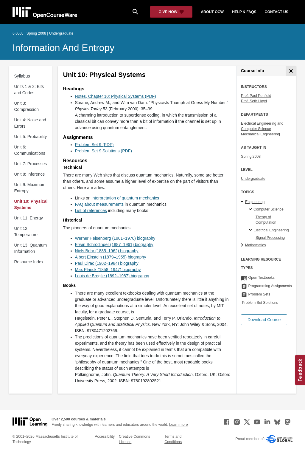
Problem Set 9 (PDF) (94, 144)
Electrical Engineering (271, 230)
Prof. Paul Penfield (256, 96)
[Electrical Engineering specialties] (251, 230)
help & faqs (244, 12)
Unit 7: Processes (30, 163)
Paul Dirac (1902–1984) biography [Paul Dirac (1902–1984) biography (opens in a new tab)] (107, 263)
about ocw (212, 12)
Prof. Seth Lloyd (254, 101)
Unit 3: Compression (26, 106)
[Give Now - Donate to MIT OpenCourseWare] (171, 12)
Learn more (178, 424)
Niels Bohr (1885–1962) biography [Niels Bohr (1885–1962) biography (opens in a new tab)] (107, 250)
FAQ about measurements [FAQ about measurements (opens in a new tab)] (99, 204)
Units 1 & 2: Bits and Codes (29, 89)
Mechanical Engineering (260, 134)
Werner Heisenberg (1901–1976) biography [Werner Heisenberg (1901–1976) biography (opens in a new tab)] (115, 238)
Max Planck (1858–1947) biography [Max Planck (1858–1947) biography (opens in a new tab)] (108, 269)
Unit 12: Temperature (26, 231)
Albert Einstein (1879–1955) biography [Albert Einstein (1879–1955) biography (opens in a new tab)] (110, 257)
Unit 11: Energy (28, 218)
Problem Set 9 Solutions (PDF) (103, 150)
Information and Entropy (63, 47)
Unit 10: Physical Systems (31, 204)
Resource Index (28, 261)
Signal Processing (270, 238)
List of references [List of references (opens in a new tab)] (91, 210)
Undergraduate (253, 179)
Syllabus (22, 76)
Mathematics (255, 245)
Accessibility (105, 436)
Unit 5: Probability (30, 136)
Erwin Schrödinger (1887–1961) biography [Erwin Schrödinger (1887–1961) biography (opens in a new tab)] (114, 244)
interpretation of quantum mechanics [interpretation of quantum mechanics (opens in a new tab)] (125, 198)
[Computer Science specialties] (251, 209)
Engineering (254, 202)
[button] (264, 319)
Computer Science (268, 209)
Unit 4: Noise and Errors (30, 123)
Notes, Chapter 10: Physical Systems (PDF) (115, 96)
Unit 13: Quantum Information (30, 248)
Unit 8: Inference (29, 174)
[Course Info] (291, 71)
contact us (276, 12)
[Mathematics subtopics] (243, 245)
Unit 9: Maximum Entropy (30, 187)
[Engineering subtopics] (243, 202)
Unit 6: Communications (29, 150)
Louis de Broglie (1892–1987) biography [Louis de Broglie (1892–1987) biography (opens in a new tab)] (112, 275)
